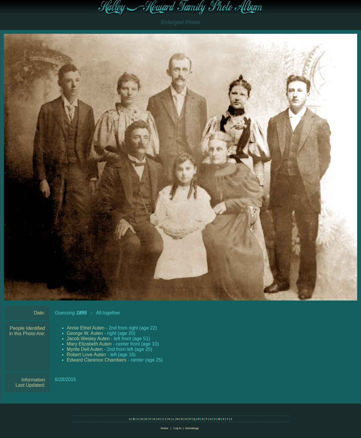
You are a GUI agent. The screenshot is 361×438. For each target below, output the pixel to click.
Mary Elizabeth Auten (89, 343)
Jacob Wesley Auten (88, 338)
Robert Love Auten (86, 354)
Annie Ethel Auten (85, 327)
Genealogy (192, 428)
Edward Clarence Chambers (96, 359)
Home (164, 428)
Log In (177, 428)
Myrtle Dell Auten (85, 349)
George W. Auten (85, 333)
